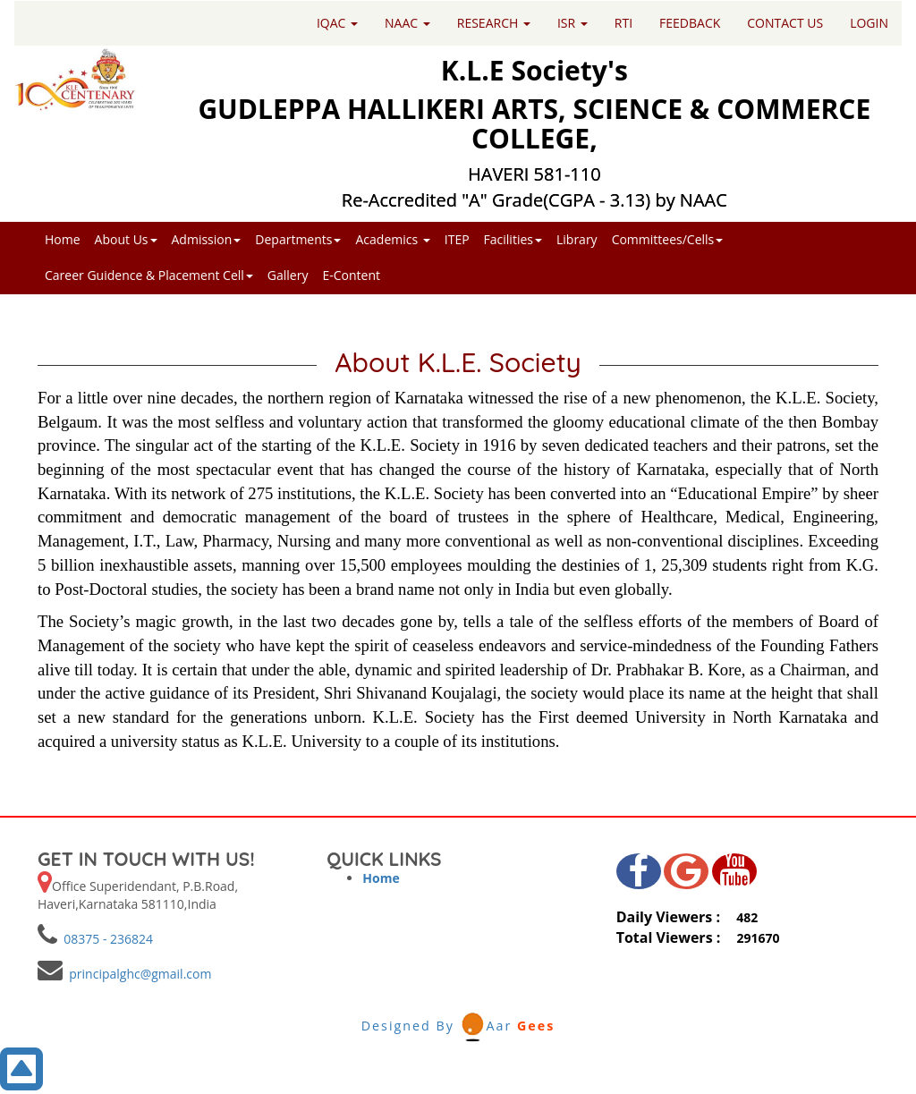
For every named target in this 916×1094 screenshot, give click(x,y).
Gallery (288, 275)
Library (577, 239)
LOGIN (869, 22)
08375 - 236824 (105, 938)
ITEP (457, 239)
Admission (207, 239)
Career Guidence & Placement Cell (149, 275)
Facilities (513, 239)
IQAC (337, 22)
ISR (572, 22)
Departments (298, 239)
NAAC (407, 22)
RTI (623, 22)
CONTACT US (785, 22)
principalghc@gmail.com (137, 973)
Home (63, 239)
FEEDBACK (689, 22)
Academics (392, 239)
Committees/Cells (668, 239)
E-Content (351, 275)
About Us (126, 239)
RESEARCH (493, 22)
